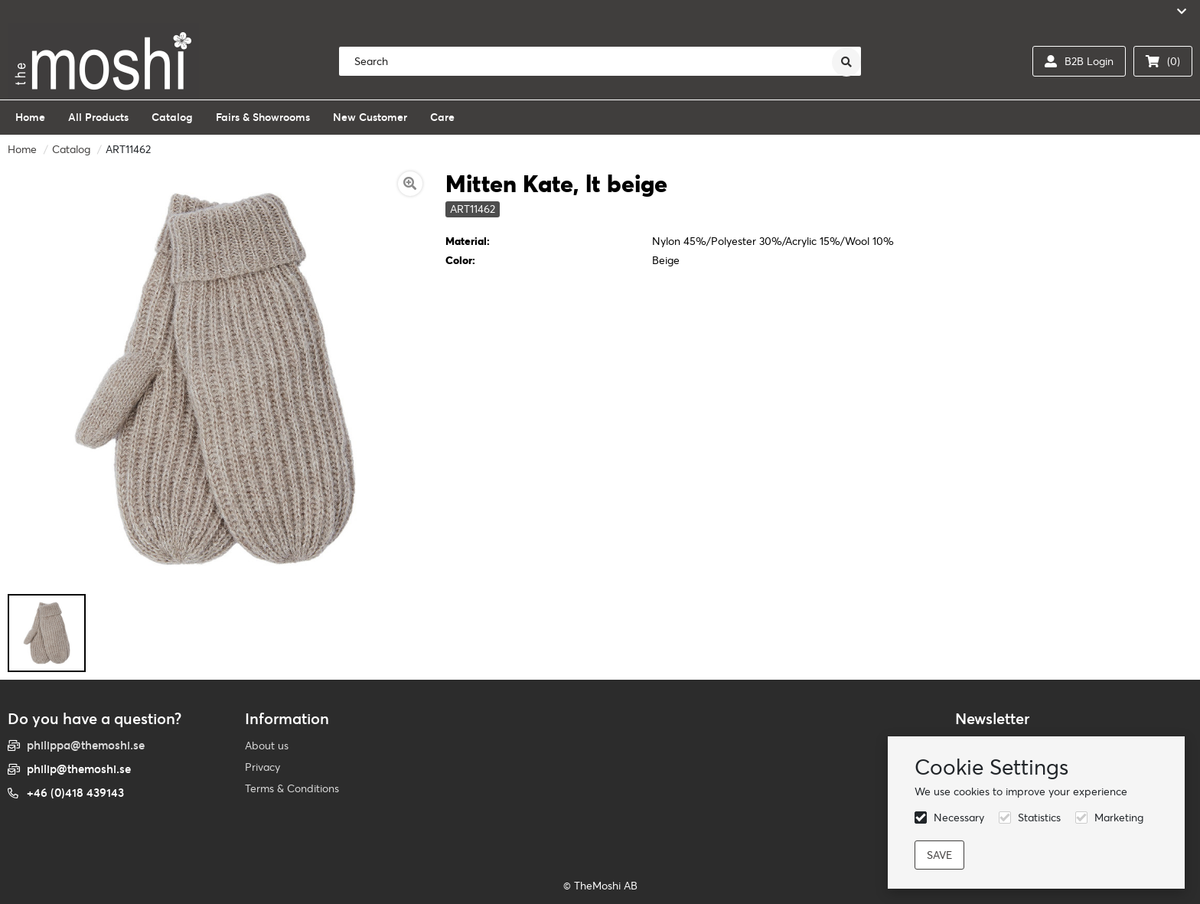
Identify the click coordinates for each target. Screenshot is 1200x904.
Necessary (959, 817)
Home (22, 149)
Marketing (1118, 817)
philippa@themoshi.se (86, 745)
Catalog (71, 149)
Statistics (1039, 817)
